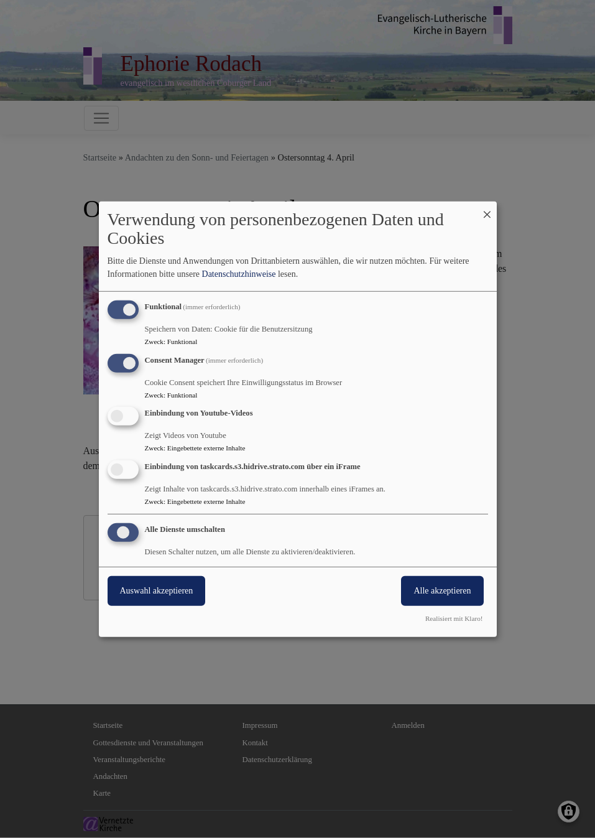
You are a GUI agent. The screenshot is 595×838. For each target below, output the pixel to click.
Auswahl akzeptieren (156, 590)
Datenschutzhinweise (239, 274)
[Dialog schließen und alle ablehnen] (487, 208)
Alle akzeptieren (442, 590)
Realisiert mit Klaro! (454, 618)
